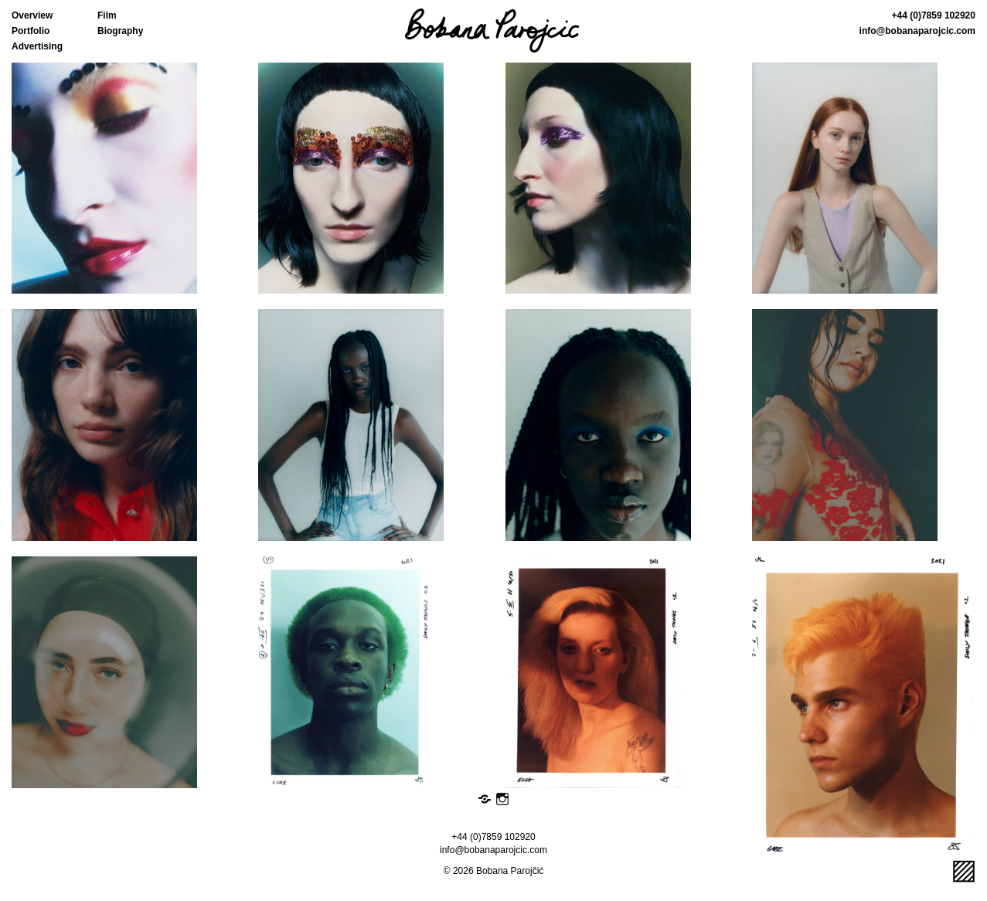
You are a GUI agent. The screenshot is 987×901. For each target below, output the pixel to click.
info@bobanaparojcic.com (917, 31)
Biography (120, 31)
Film (107, 15)
